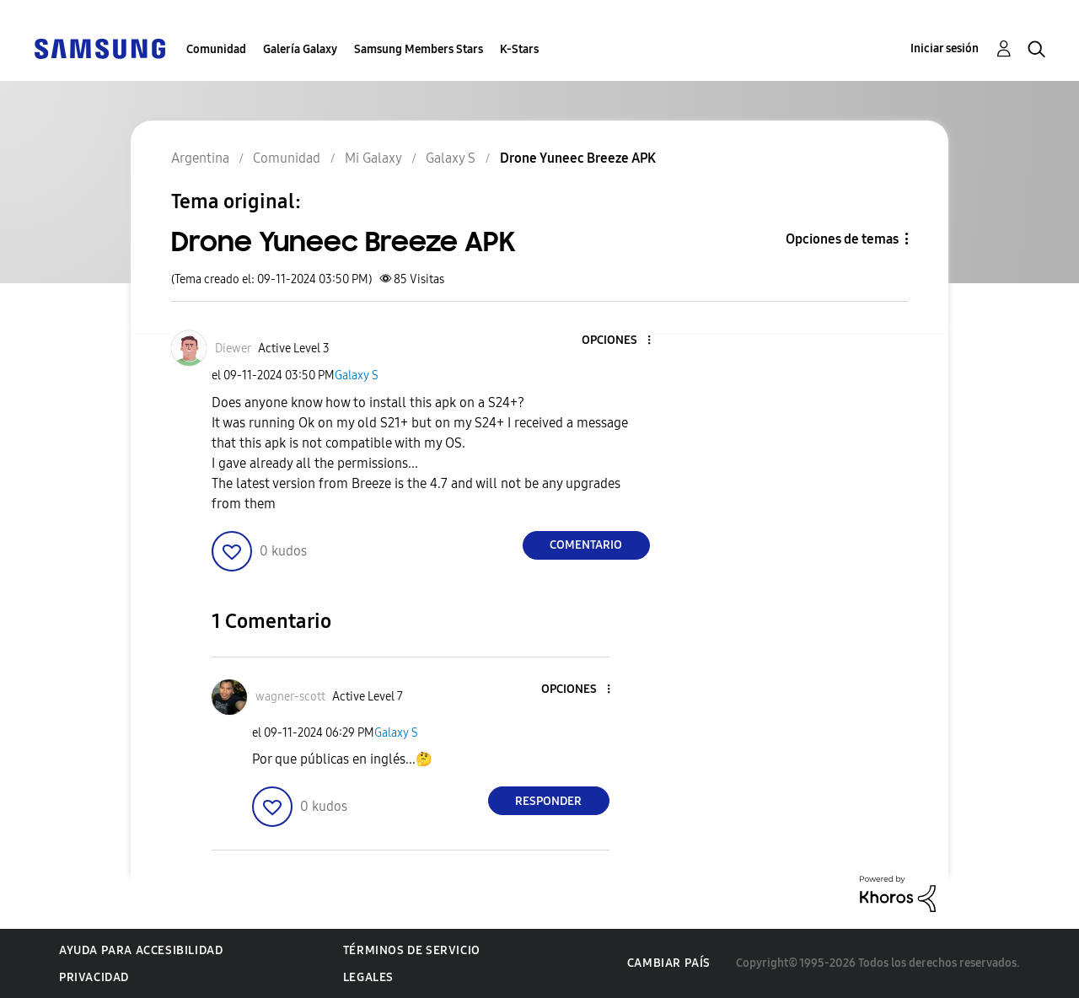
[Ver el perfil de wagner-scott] (290, 696)
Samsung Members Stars (418, 49)
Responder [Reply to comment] (548, 801)
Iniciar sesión (944, 48)
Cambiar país (669, 963)
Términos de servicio (411, 950)
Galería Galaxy (300, 49)
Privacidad (94, 977)
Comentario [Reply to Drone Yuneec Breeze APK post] (586, 545)
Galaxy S (356, 375)
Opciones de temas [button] (842, 239)
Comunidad (216, 49)
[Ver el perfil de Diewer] (233, 348)
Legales (368, 977)
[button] (620, 341)
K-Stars (519, 49)
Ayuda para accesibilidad (141, 950)
